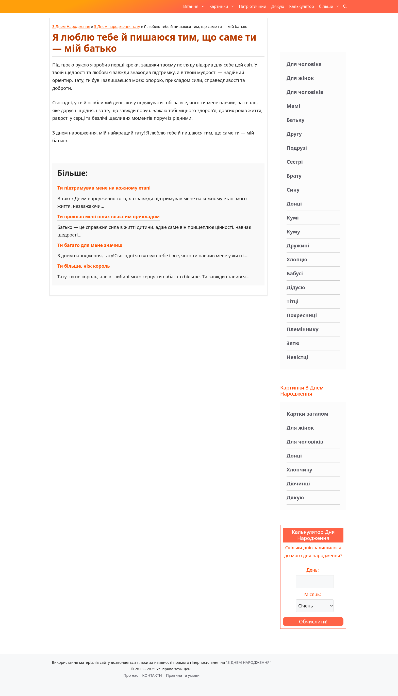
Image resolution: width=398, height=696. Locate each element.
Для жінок (300, 78)
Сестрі (295, 161)
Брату (294, 175)
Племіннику (303, 329)
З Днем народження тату (117, 26)
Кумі (293, 217)
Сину (293, 189)
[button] (345, 6)
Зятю (293, 343)
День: (312, 570)
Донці (294, 203)
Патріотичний (252, 6)
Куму (293, 231)
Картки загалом (307, 413)
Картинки (222, 6)
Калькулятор (301, 6)
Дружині (298, 245)
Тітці (292, 301)
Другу (294, 133)
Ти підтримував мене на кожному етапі (104, 188)
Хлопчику (299, 469)
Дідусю (296, 287)
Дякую (277, 6)
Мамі (293, 106)
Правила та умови (183, 675)
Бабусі (295, 273)
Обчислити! (313, 621)
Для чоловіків (305, 92)
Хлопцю (297, 259)
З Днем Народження (71, 26)
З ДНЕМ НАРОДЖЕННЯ (248, 662)
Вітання (195, 6)
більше (330, 6)
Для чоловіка (304, 64)
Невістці (297, 357)
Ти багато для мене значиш (89, 245)
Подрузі (297, 147)
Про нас (130, 675)
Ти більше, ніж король (83, 266)
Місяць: (312, 594)
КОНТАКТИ (152, 675)
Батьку (295, 119)
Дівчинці (298, 483)
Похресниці (302, 315)
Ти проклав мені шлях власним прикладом (108, 216)
